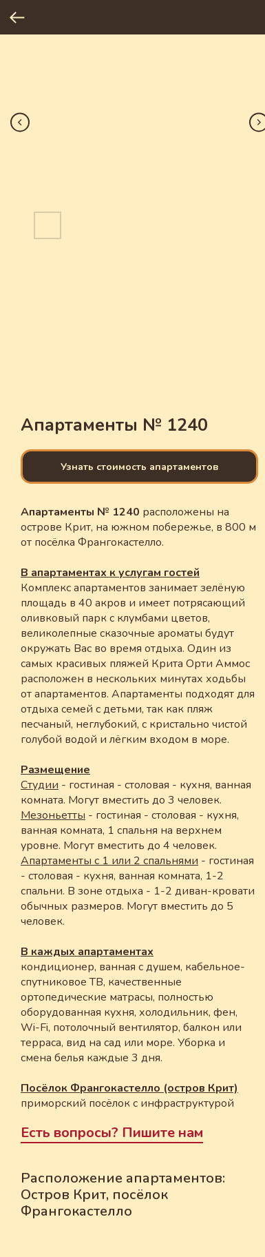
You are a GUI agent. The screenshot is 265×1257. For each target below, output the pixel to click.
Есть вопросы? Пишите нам (112, 1132)
